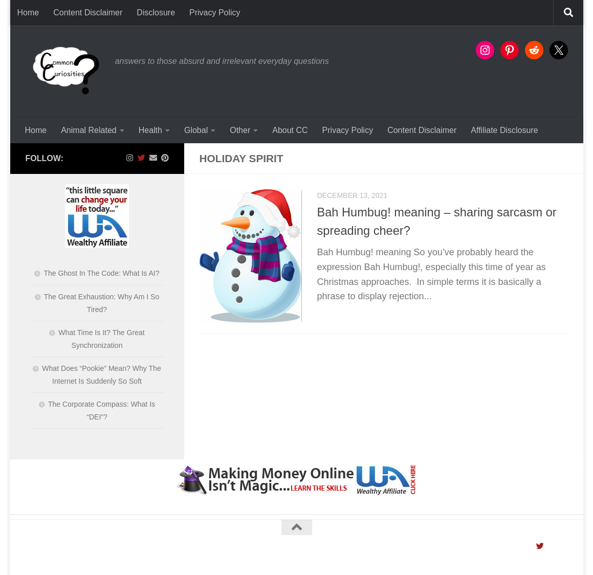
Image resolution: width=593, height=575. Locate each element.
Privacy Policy (214, 12)
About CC (290, 130)
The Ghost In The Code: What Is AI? (101, 273)
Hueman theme (154, 555)
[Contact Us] (153, 158)
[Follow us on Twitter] (141, 158)
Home (28, 12)
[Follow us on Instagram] (130, 158)
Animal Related (89, 130)
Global (196, 130)
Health (150, 130)
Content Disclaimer (87, 12)
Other (240, 130)
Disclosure (156, 12)
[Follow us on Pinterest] (165, 158)
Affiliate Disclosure (504, 130)
